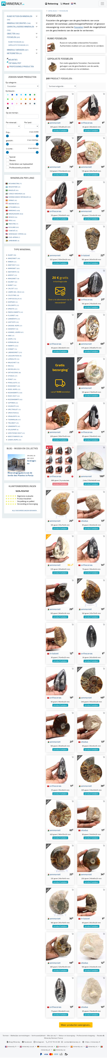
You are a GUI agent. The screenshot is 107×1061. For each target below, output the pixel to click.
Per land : (28, 122)
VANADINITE (14, 426)
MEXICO (12, 217)
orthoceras (85, 126)
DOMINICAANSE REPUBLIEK (19, 197)
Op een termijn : (12, 113)
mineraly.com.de (45, 1050)
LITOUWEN (14, 207)
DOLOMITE (13, 305)
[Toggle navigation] (102, 3)
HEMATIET (13, 329)
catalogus (52, 11)
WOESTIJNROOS (15, 436)
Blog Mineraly (13, 1045)
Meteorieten (14, 53)
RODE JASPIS (14, 389)
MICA (11, 366)
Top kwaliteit (14, 63)
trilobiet (84, 258)
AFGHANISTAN (15, 183)
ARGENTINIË (14, 187)
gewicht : (9, 140)
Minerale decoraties (19, 23)
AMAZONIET (14, 258)
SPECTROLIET (14, 409)
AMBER (12, 262)
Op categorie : (11, 82)
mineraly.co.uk (27, 1050)
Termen (6, 1039)
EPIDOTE (12, 309)
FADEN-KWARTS (15, 312)
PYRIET (12, 379)
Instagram (39, 1045)
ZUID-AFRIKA (14, 237)
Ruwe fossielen (16, 42)
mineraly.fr (11, 1050)
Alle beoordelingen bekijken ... (25, 510)
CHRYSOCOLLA (15, 299)
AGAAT (12, 255)
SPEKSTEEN (13, 413)
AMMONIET (14, 268)
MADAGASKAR (15, 214)
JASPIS (12, 339)
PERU (11, 220)
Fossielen (13, 37)
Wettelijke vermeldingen (20, 1039)
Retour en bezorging (67, 1039)
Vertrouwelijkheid (38, 1039)
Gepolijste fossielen (18, 45)
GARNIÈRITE (14, 319)
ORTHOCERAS (14, 372)
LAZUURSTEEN (14, 356)
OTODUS (12, 376)
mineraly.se (59, 1053)
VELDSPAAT (13, 429)
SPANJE (12, 200)
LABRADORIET (15, 352)
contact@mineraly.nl (72, 1045)
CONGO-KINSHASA (16, 194)
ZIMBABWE (13, 240)
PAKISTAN (13, 224)
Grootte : (9, 149)
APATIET (12, 275)
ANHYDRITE (13, 272)
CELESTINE (13, 295)
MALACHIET (13, 362)
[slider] (7, 136)
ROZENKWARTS (15, 399)
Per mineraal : (11, 122)
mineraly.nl (92, 1050)
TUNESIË (12, 230)
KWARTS (13, 346)
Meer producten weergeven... (76, 1028)
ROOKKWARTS (15, 393)
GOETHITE (13, 322)
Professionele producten (20, 66)
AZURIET (12, 282)
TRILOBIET (13, 423)
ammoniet (53, 126)
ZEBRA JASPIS (14, 440)
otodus (83, 524)
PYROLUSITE (14, 383)
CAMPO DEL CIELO (16, 292)
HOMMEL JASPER (15, 332)
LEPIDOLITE (13, 359)
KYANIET (12, 349)
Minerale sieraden (17, 50)
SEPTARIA (13, 403)
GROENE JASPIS (15, 325)
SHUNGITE (13, 406)
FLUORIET (13, 315)
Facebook (27, 1045)
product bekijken (60, 134)
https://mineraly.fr (92, 1045)
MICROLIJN (13, 369)
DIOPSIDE (13, 302)
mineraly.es (76, 1050)
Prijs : (8, 132)
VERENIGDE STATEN (17, 234)
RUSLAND (13, 227)
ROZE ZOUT (14, 396)
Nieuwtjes (12, 59)
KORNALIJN (13, 342)
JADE (11, 335)
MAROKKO (14, 210)
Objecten (13, 33)
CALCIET (13, 288)
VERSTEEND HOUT (16, 433)
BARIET (12, 285)
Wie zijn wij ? (52, 1039)
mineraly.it (62, 1050)
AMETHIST (13, 265)
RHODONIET (14, 386)
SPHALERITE (14, 416)
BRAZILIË (13, 190)
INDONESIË (13, 204)
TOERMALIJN (14, 419)
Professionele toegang (86, 1039)
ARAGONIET (13, 278)
